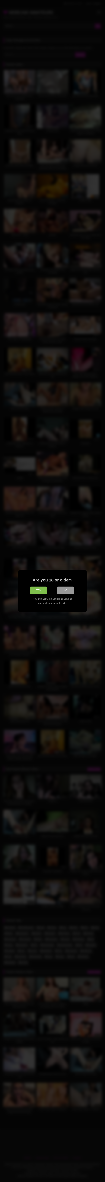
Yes (38, 590)
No (65, 590)
